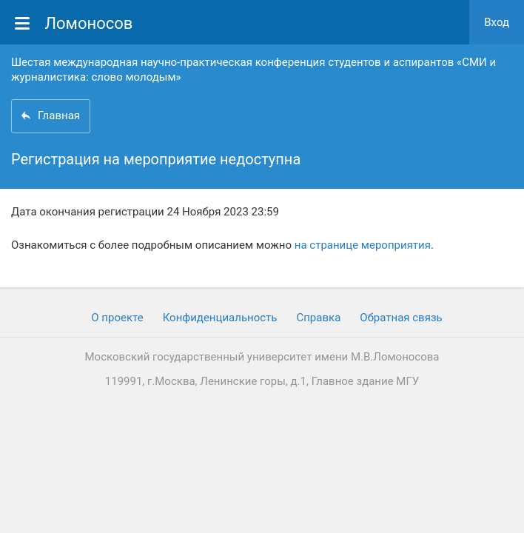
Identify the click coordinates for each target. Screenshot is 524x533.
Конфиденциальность (220, 317)
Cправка (318, 317)
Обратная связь (401, 317)
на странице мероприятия (363, 245)
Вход (496, 22)
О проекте (117, 317)
